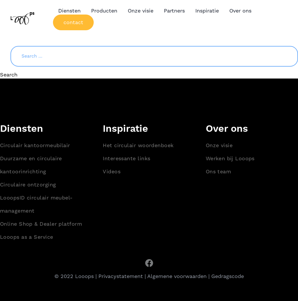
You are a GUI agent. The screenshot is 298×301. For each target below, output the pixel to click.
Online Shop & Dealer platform (41, 224)
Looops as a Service (26, 237)
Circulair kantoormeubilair (35, 145)
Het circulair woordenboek (138, 145)
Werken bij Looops (230, 158)
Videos (111, 171)
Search (8, 75)
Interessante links (126, 158)
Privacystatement (120, 276)
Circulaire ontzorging (28, 184)
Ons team (218, 171)
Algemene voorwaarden (177, 276)
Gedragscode (227, 276)
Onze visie (219, 145)
